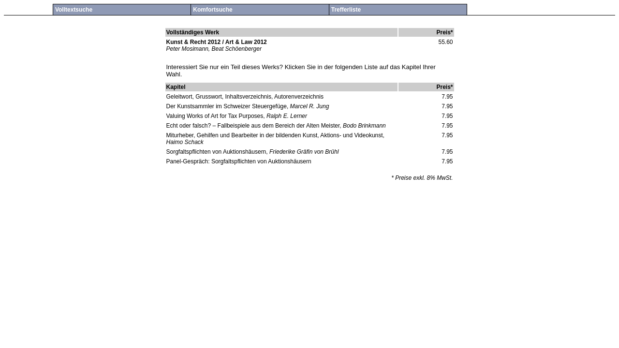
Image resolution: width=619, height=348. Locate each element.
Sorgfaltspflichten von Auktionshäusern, (217, 151)
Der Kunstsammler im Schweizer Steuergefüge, (227, 106)
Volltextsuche (73, 9)
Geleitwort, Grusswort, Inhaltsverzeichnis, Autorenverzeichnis (245, 96)
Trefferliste (346, 9)
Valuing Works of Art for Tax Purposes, (216, 116)
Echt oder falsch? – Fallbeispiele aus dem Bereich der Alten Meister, (253, 125)
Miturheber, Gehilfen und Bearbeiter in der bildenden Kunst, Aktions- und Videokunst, (275, 135)
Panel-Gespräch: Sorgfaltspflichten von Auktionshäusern (238, 161)
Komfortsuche (212, 9)
